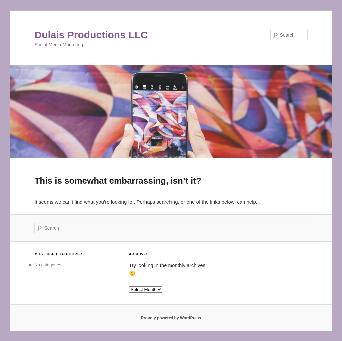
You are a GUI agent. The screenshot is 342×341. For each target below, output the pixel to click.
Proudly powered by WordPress (171, 318)
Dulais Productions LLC (91, 34)
